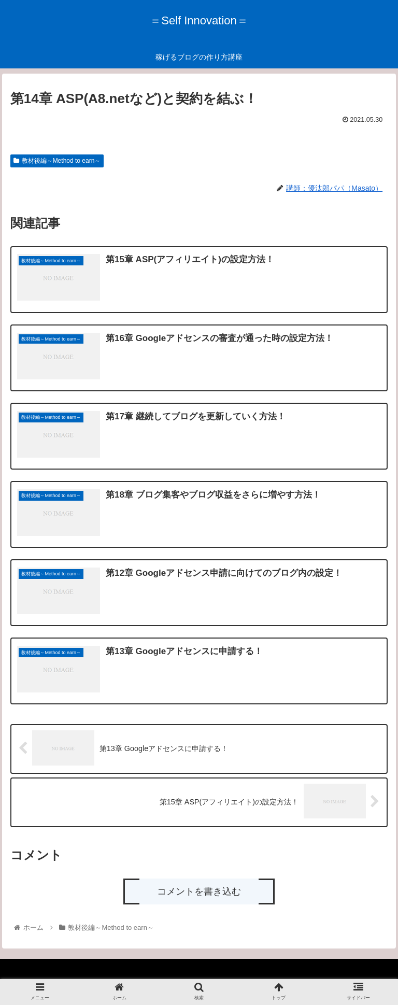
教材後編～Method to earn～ (57, 160)
